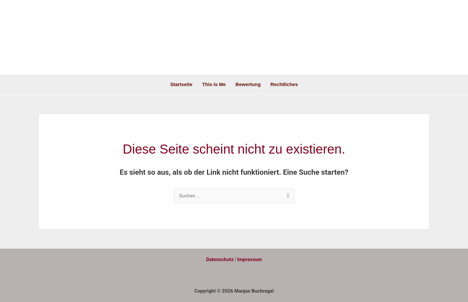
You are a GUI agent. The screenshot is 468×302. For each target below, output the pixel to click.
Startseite (181, 84)
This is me (214, 84)
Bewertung (248, 84)
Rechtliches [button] (284, 84)
